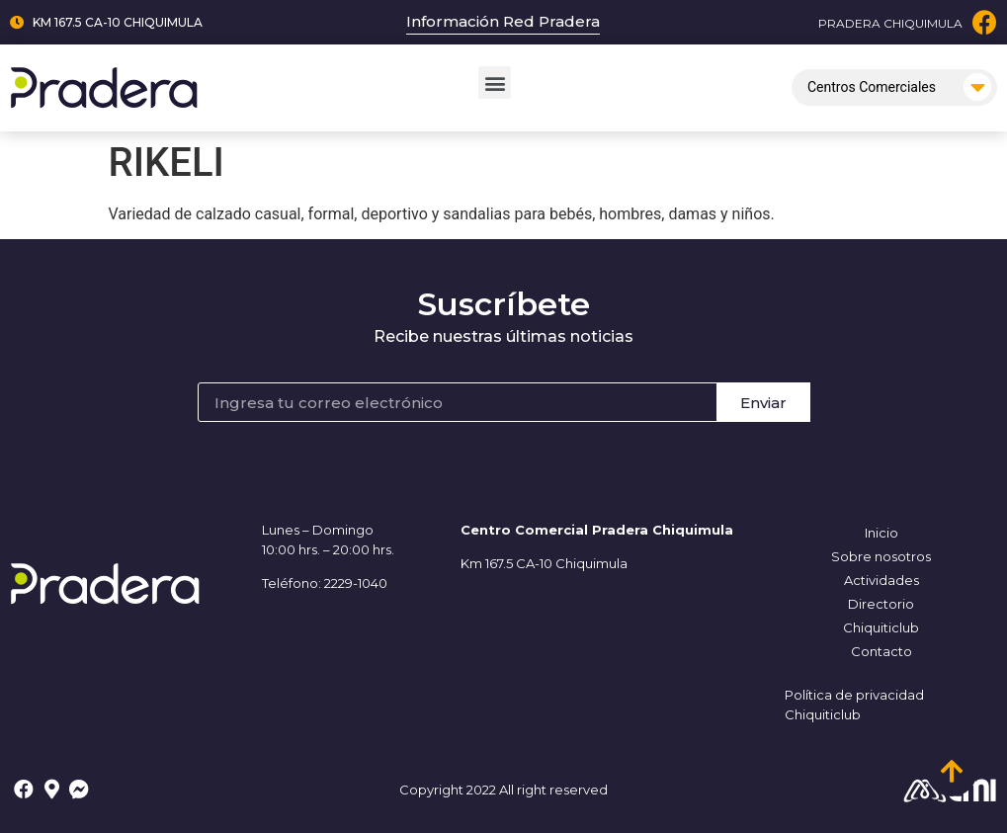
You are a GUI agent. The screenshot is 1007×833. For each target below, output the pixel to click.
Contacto (881, 651)
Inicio (881, 533)
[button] (494, 82)
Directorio (881, 604)
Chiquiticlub (881, 627)
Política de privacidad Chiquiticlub (854, 704)
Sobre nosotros (881, 556)
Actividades (881, 580)
